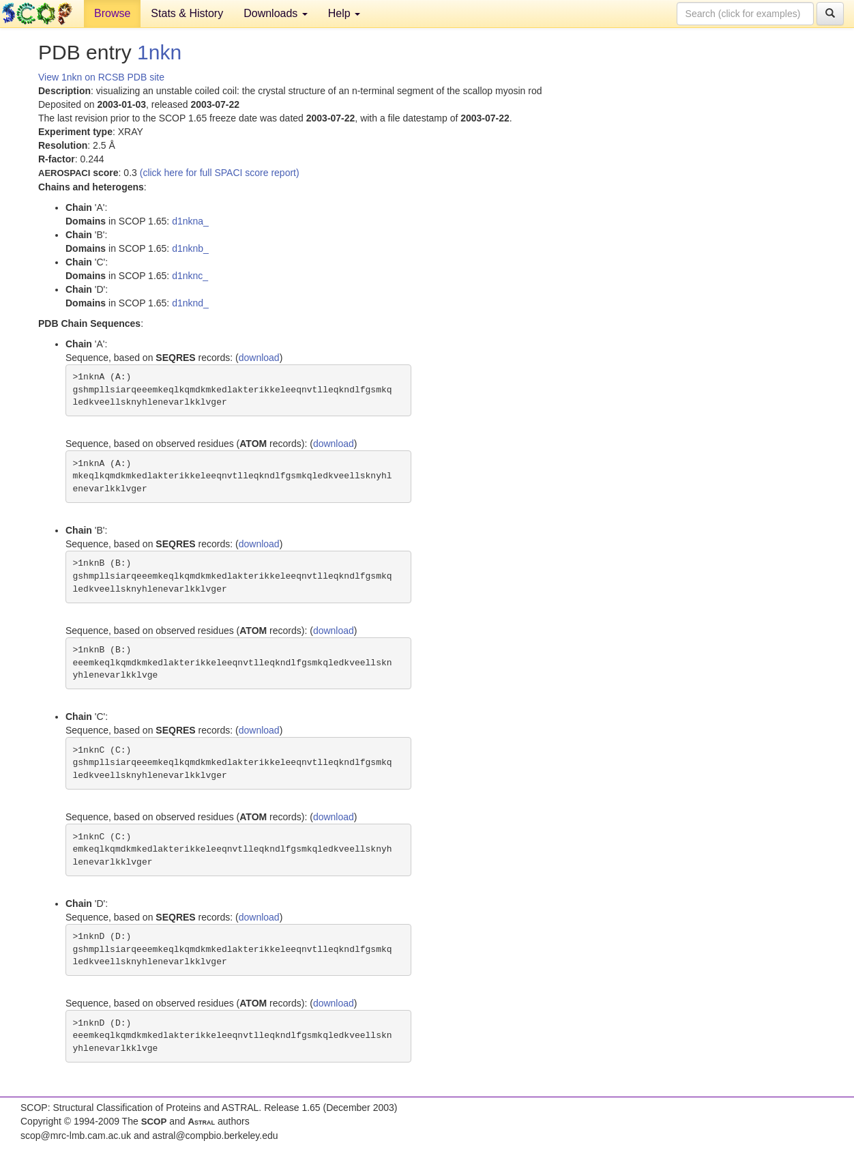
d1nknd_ (190, 303)
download (259, 357)
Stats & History (187, 13)
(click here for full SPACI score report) (219, 172)
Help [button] (344, 13)
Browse (112, 13)
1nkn (159, 52)
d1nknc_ (190, 275)
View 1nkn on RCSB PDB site (101, 77)
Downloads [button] (276, 13)
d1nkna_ (190, 221)
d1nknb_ (190, 248)
